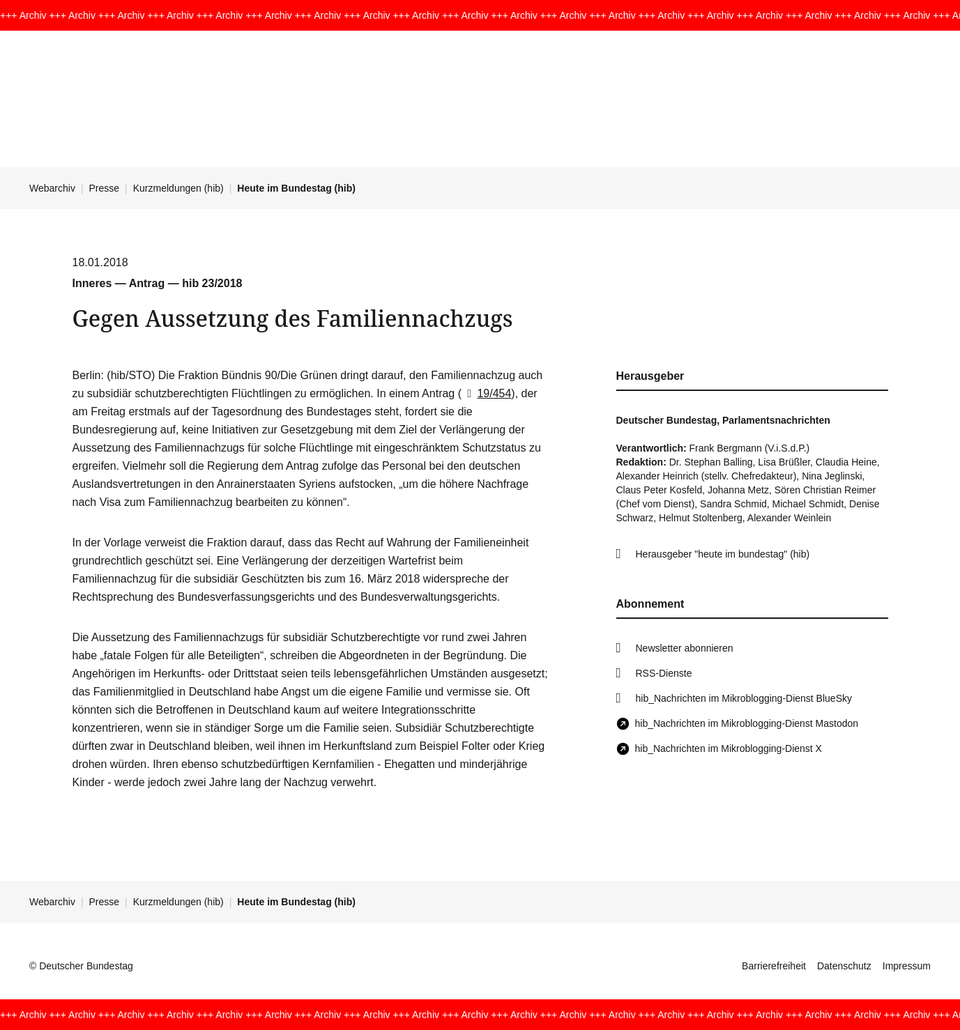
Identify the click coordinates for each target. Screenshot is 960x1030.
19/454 (486, 393)
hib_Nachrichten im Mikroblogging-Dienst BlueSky (744, 698)
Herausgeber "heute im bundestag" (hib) (723, 554)
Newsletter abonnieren (684, 648)
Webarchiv (52, 188)
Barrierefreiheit (774, 965)
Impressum (907, 965)
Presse (104, 188)
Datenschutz (844, 965)
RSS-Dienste (664, 673)
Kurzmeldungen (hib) (178, 188)
